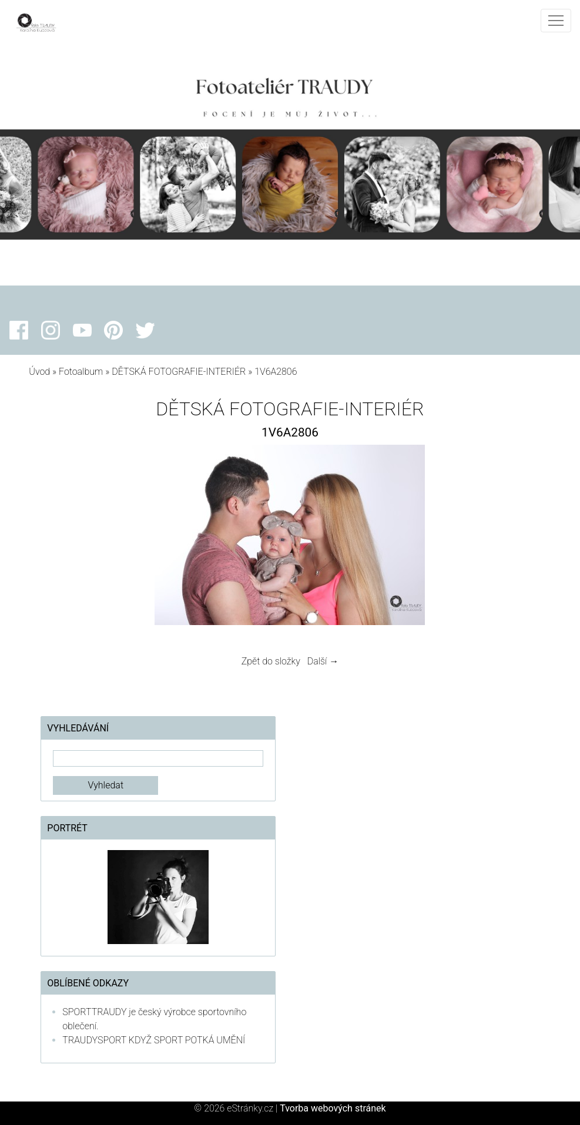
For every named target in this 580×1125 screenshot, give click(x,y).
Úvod (39, 371)
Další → (323, 661)
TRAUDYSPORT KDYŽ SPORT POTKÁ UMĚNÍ (153, 1040)
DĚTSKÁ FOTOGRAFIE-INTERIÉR (179, 371)
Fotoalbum (81, 371)
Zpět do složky (271, 661)
